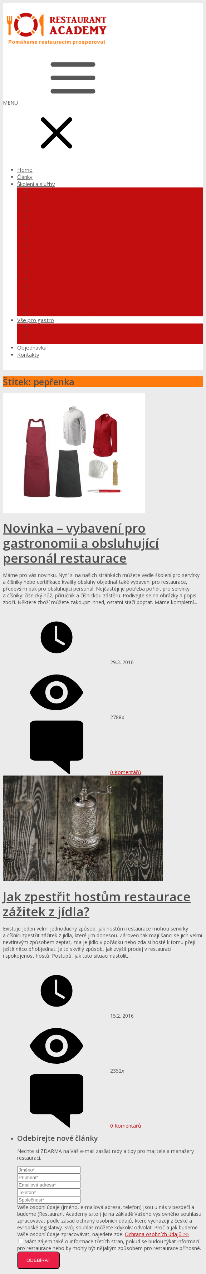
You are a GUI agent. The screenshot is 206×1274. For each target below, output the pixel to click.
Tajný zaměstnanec (54, 292)
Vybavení (41, 333)
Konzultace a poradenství (60, 190)
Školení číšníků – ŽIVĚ (56, 197)
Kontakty (28, 354)
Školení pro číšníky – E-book (63, 211)
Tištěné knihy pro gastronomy (66, 313)
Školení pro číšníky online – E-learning (74, 204)
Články (25, 176)
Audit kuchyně (47, 245)
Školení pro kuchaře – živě (61, 252)
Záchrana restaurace (55, 299)
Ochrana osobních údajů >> (157, 1234)
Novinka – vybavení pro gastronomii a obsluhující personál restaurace (81, 543)
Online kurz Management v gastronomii (77, 265)
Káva (37, 326)
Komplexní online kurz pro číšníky (69, 218)
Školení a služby (36, 183)
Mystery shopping (52, 238)
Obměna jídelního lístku (58, 279)
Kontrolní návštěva (53, 272)
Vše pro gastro (35, 319)
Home (25, 169)
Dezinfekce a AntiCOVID (59, 340)
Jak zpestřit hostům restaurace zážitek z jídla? (97, 904)
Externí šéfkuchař (51, 285)
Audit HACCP (46, 306)
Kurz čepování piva (53, 231)
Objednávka (31, 347)
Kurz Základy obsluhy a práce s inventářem (81, 224)
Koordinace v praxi (52, 258)
